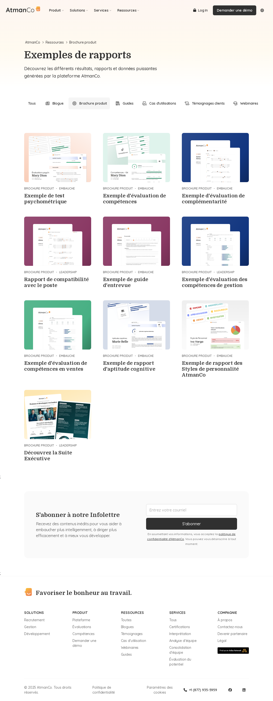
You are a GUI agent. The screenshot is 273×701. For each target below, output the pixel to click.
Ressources (128, 10)
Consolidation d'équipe (180, 650)
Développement (37, 634)
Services (102, 10)
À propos (225, 620)
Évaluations (81, 627)
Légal (222, 640)
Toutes (126, 620)
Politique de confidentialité (103, 690)
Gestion (30, 627)
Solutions (79, 10)
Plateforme (81, 620)
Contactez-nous (230, 627)
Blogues (127, 627)
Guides (126, 654)
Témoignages (132, 634)
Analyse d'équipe (183, 640)
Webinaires (130, 647)
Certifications (179, 627)
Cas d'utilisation (133, 640)
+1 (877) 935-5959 (200, 690)
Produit (56, 10)
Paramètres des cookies (160, 690)
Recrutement (34, 620)
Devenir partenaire (232, 634)
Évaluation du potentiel (180, 662)
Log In (200, 10)
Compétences (83, 634)
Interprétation (180, 634)
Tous (32, 103)
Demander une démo (234, 10)
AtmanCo (34, 42)
